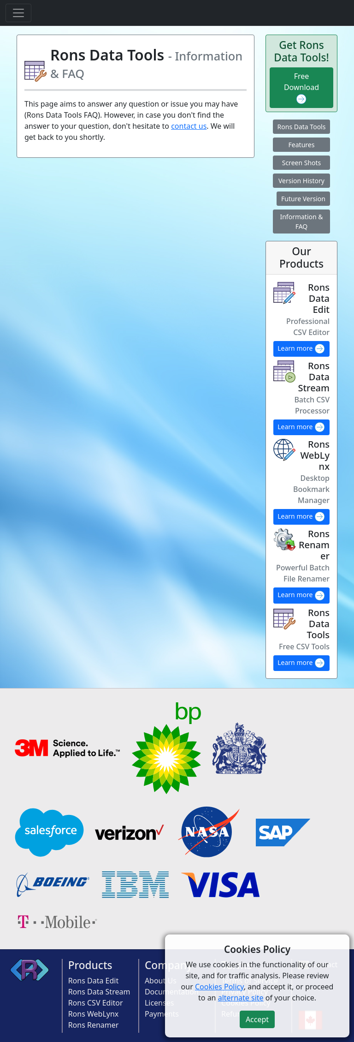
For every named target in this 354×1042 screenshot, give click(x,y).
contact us (188, 126)
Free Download (301, 88)
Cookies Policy (219, 987)
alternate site (241, 998)
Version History (301, 180)
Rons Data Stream (99, 992)
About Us (161, 981)
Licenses (159, 1003)
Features (302, 144)
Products (90, 965)
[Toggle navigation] (18, 13)
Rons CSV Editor (95, 1003)
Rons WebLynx (93, 1014)
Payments (162, 1014)
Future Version (303, 198)
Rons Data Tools (301, 126)
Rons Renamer (93, 1025)
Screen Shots (301, 162)
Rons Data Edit (93, 981)
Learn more (301, 348)
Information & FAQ (301, 221)
